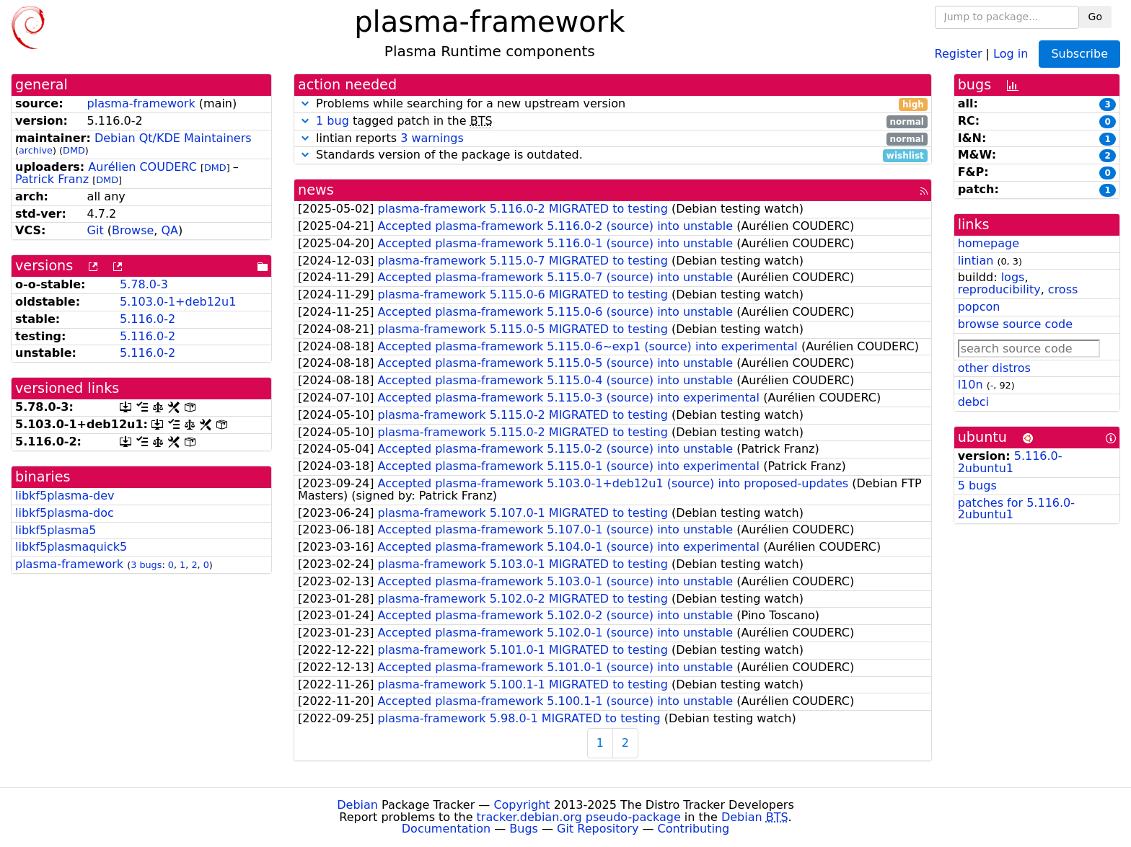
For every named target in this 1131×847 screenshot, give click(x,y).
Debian (357, 805)
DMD (74, 150)
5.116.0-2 (147, 319)
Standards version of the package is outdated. (613, 155)
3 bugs (146, 564)
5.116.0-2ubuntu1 (1010, 462)
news (316, 190)
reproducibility (999, 289)
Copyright (521, 805)
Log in (1010, 53)
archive (36, 150)
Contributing (694, 828)
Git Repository (597, 828)
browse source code (1015, 324)
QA (169, 230)
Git (95, 230)
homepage (988, 243)
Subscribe (1079, 54)
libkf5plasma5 (55, 530)
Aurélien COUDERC (142, 167)
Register (958, 53)
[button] (305, 103)
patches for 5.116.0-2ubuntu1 (1016, 509)
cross (1063, 289)
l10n (970, 384)
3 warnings (432, 138)
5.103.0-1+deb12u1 (178, 302)
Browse (133, 230)
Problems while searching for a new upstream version (613, 104)
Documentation (446, 828)
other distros (994, 368)
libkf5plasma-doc (64, 513)
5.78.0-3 (144, 284)
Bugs (523, 828)
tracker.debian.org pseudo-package (579, 817)
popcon (979, 307)
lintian (976, 260)
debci (973, 402)
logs (1013, 277)
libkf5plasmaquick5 (71, 547)
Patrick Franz (52, 179)
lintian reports (613, 139)
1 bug (332, 121)
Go (1095, 16)
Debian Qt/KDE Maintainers (173, 138)
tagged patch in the (613, 121)
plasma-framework (141, 103)
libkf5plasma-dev (65, 495)
